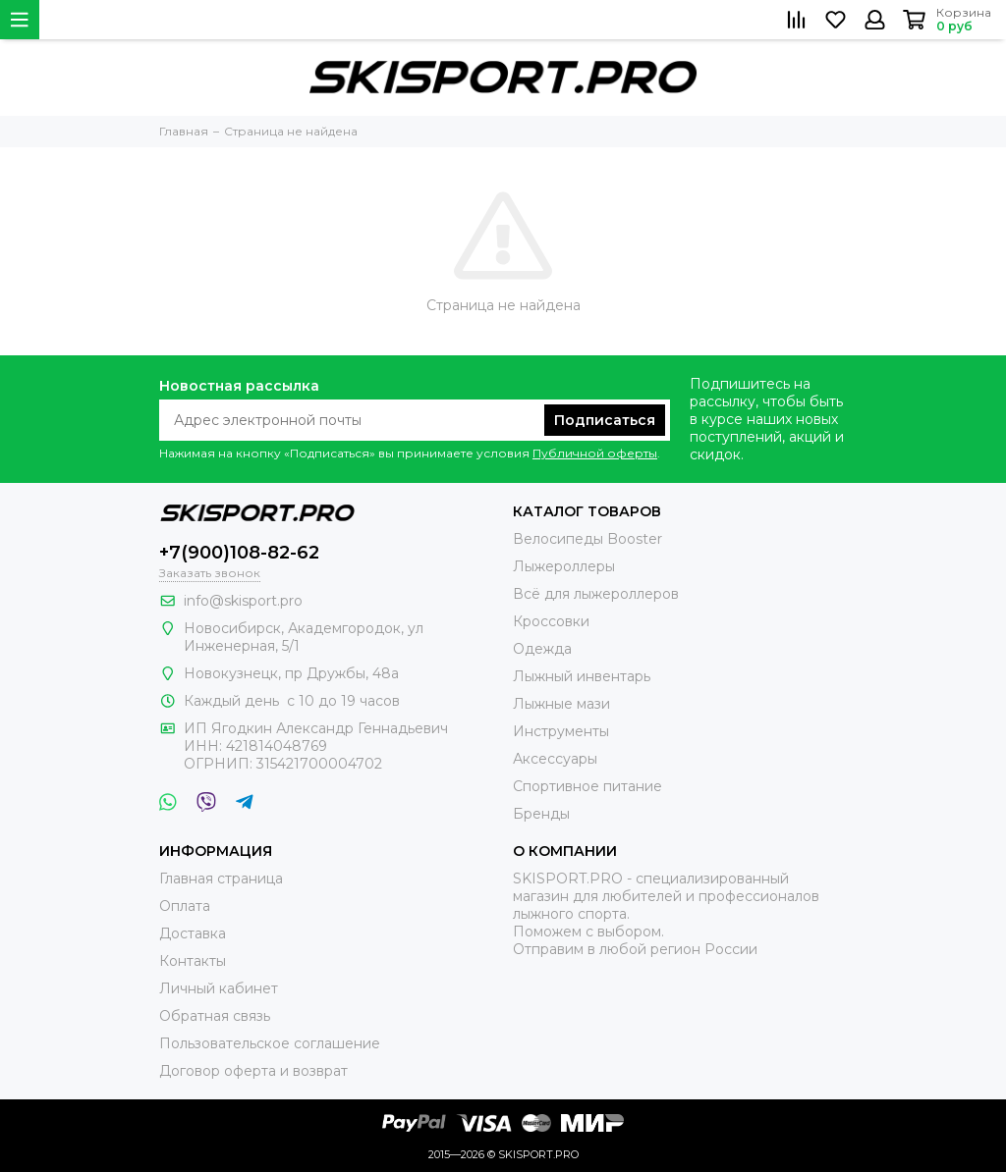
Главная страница (221, 878)
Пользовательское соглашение (269, 1043)
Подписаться (604, 420)
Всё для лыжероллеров (596, 594)
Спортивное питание (587, 786)
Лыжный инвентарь (581, 676)
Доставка (192, 933)
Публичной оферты (594, 453)
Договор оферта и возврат (253, 1071)
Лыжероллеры (564, 566)
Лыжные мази (561, 704)
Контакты (192, 961)
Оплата (184, 906)
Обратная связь (214, 1016)
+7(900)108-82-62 (239, 552)
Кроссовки (551, 621)
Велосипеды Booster (587, 539)
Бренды (541, 814)
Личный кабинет (218, 988)
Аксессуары (555, 759)
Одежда (542, 649)
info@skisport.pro (243, 601)
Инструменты (561, 731)
